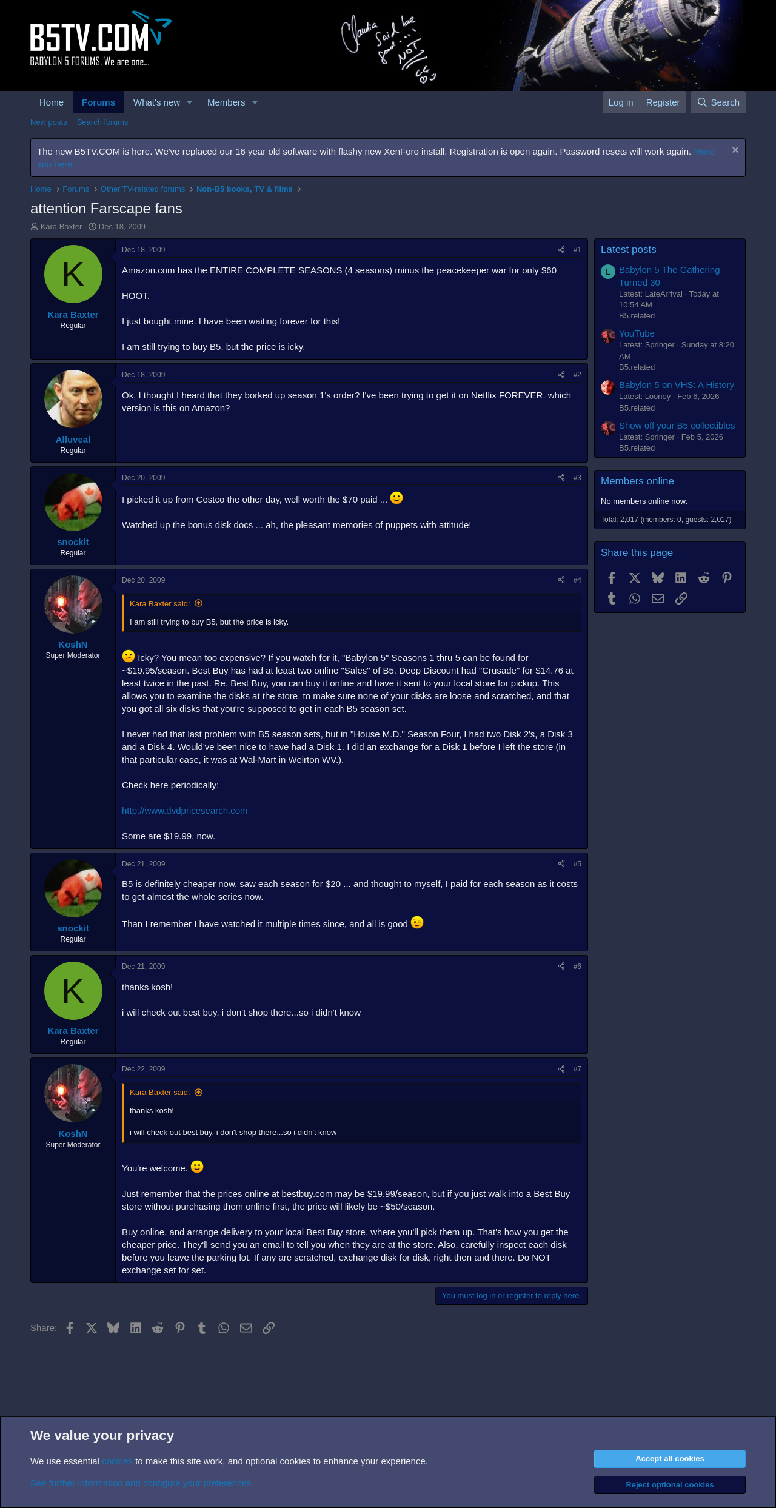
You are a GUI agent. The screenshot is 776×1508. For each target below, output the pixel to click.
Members (226, 102)
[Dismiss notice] (734, 151)
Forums (98, 102)
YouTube (637, 333)
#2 (577, 374)
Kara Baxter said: (160, 603)
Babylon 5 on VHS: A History (676, 385)
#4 (577, 580)
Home (51, 102)
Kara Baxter (61, 226)
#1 (577, 250)
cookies (117, 1461)
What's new (156, 102)
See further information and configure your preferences (140, 1483)
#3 (577, 478)
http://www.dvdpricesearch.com (185, 810)
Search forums (103, 122)
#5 (577, 864)
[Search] (718, 102)
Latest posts (629, 249)
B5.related (637, 315)
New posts (48, 122)
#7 (577, 1069)
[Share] (561, 250)
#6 (577, 966)
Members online (637, 481)
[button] (189, 102)
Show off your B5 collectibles (677, 425)
